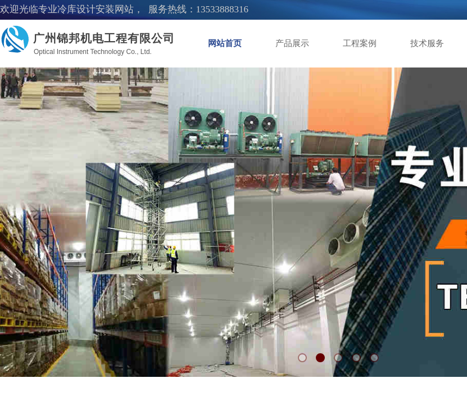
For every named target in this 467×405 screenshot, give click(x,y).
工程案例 (360, 43)
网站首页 (225, 43)
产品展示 (292, 43)
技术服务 (427, 43)
